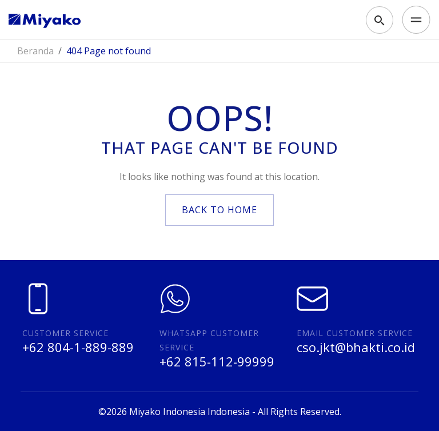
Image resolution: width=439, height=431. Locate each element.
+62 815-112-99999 (216, 361)
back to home (219, 209)
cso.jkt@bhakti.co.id (356, 347)
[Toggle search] (379, 20)
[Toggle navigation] (412, 20)
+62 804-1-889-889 (78, 347)
